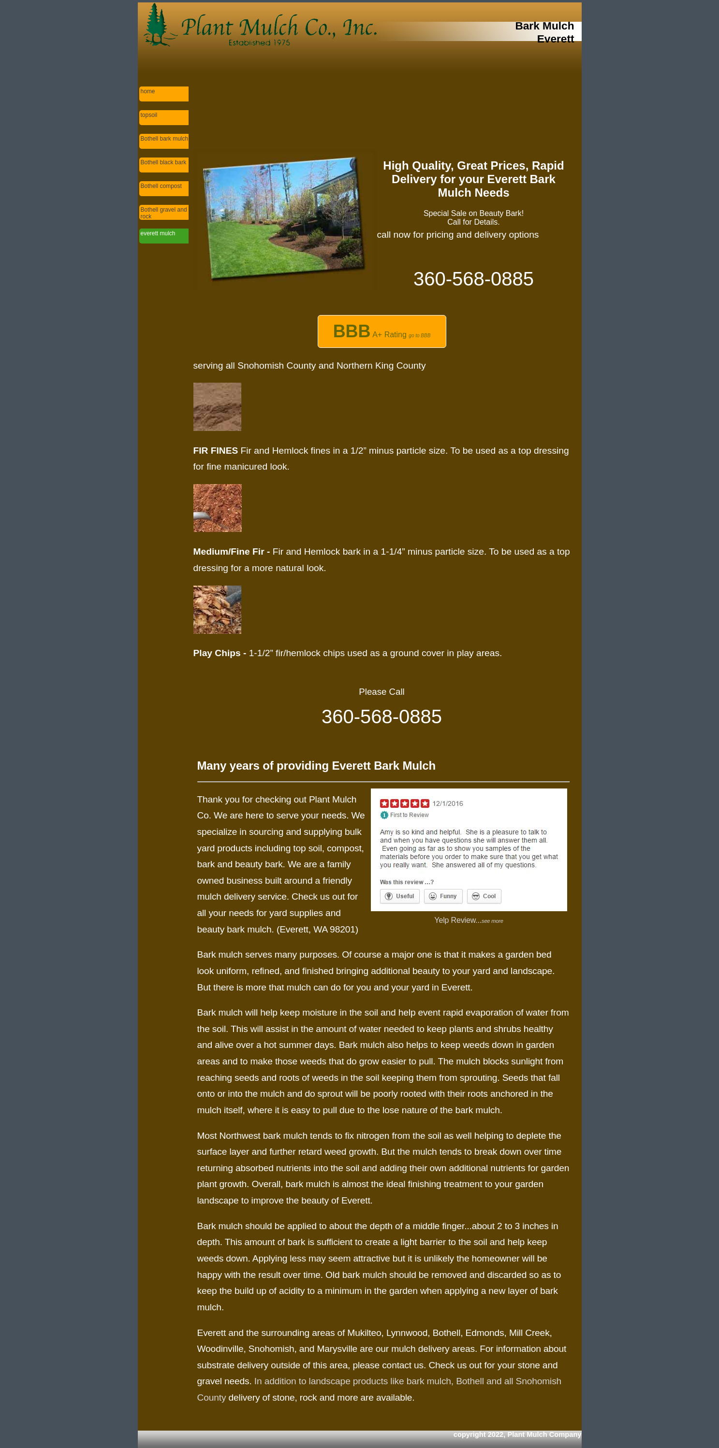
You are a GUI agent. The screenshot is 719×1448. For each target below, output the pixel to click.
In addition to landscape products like (330, 1381)
